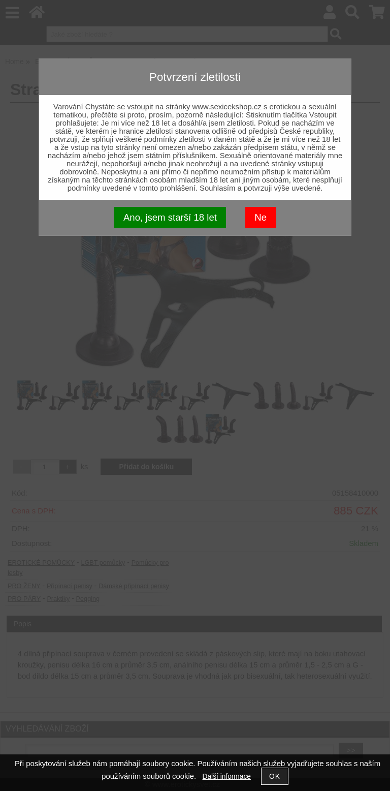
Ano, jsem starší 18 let (170, 217)
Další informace (227, 776)
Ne (260, 217)
